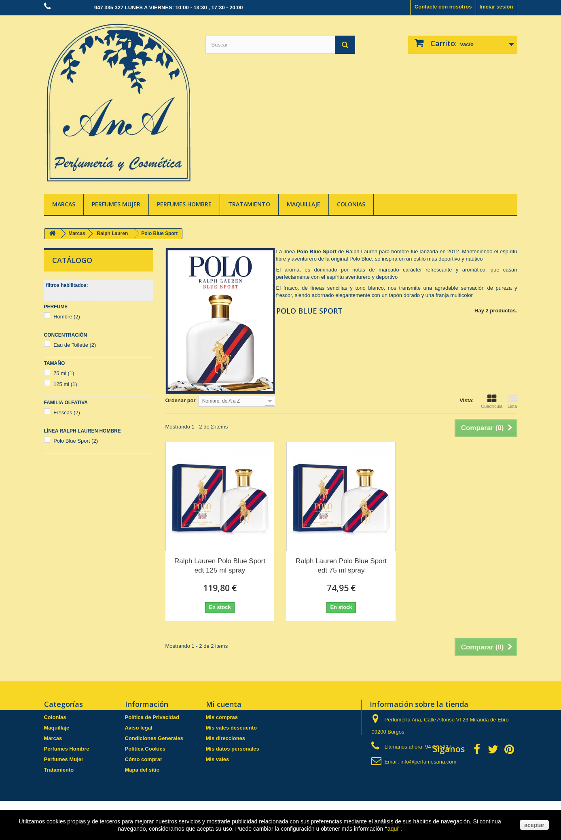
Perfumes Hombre (184, 204)
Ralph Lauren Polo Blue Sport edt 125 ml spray (219, 565)
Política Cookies (145, 749)
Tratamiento (249, 204)
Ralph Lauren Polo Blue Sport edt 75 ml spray (341, 565)
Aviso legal (138, 728)
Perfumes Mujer (116, 204)
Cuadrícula (491, 401)
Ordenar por (180, 400)
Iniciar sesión (496, 7)
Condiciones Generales (154, 738)
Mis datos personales (232, 749)
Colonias (351, 204)
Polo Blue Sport (75, 441)
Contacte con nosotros (443, 7)
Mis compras (222, 717)
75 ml (63, 373)
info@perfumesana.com (428, 762)
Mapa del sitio (142, 770)
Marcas (63, 204)
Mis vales (217, 759)
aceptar (534, 825)
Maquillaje (303, 204)
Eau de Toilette (74, 345)
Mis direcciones (226, 738)
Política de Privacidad (152, 717)
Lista (512, 401)
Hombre (66, 317)
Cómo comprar (143, 759)
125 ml (65, 384)
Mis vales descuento (231, 728)
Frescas (66, 412)
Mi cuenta (223, 704)
